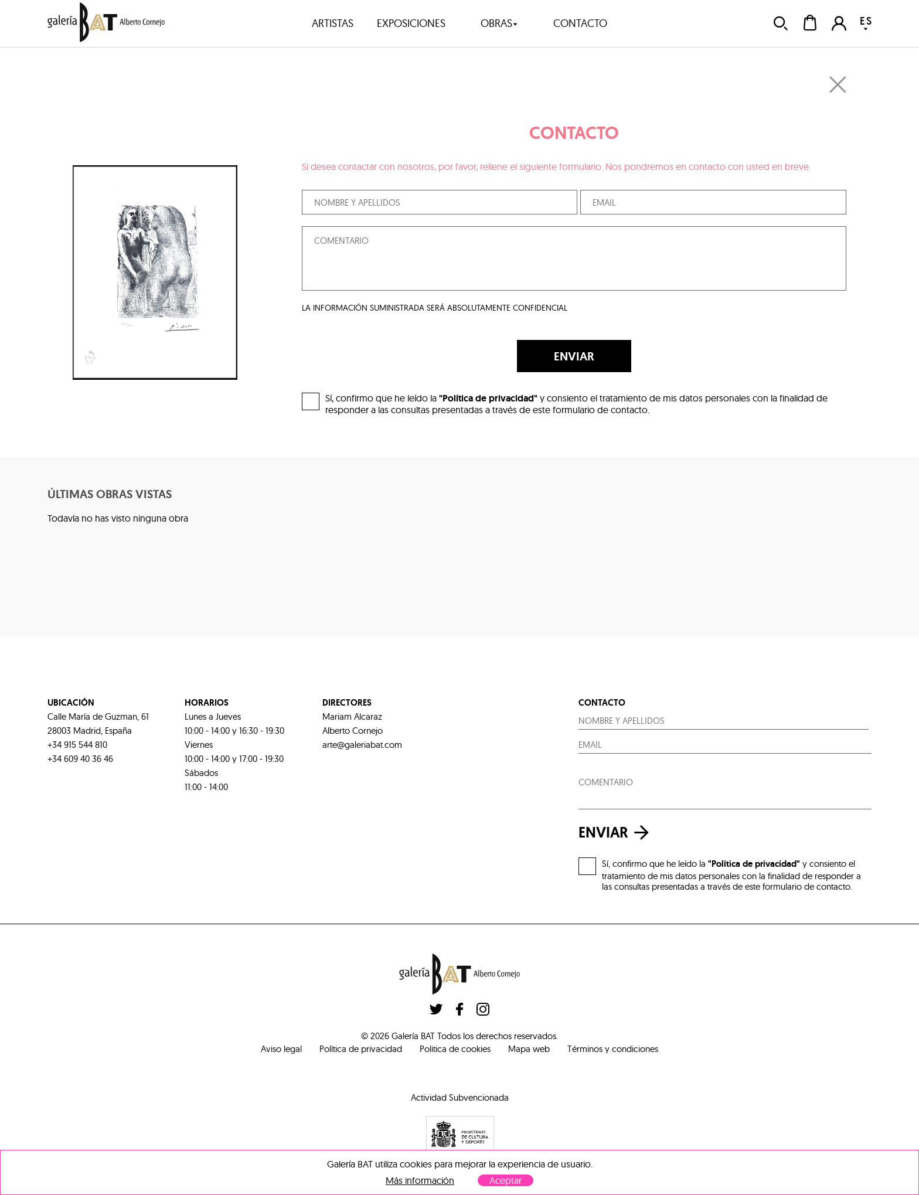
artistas (332, 23)
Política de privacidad (360, 1048)
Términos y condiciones (612, 1048)
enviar (616, 832)
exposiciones (411, 23)
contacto (580, 23)
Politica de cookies (455, 1048)
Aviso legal (281, 1048)
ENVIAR (574, 356)
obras (499, 23)
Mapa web (529, 1048)
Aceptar (505, 1180)
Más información (420, 1180)
